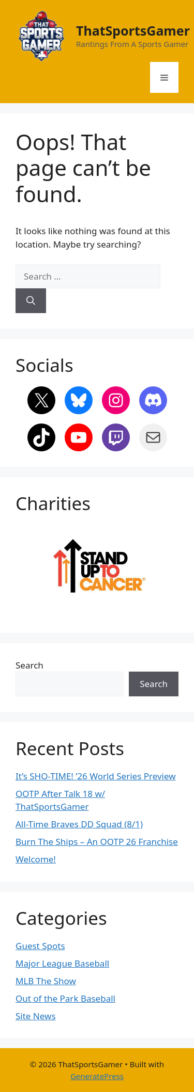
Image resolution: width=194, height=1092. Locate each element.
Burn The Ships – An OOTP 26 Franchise (97, 841)
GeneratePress (97, 1076)
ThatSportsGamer (133, 30)
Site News (36, 1016)
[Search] (31, 300)
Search (29, 665)
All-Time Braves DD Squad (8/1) (79, 824)
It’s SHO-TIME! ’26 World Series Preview (96, 776)
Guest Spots (40, 946)
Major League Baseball (62, 963)
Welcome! (36, 859)
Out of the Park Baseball (65, 998)
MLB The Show (46, 981)
